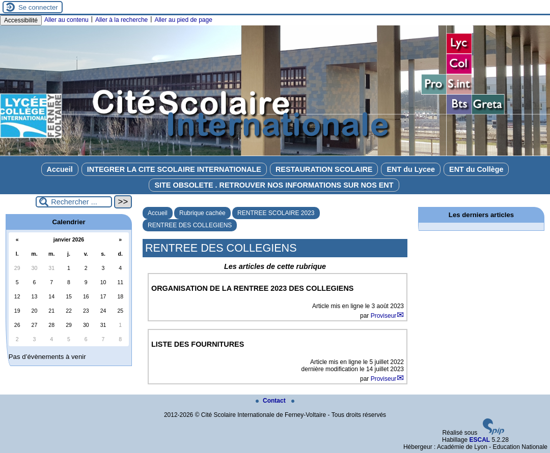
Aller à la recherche (121, 19)
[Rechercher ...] (74, 201)
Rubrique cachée (202, 213)
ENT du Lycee (411, 169)
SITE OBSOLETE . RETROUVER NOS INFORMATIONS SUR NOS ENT (273, 185)
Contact (271, 400)
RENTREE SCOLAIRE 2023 (275, 213)
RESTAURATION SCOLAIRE (324, 169)
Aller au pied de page (183, 19)
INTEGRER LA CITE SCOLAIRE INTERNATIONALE (174, 169)
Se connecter (38, 7)
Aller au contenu (66, 19)
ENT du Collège (476, 169)
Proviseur (384, 315)
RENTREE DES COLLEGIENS (190, 225)
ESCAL (479, 439)
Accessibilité (21, 20)
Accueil (60, 169)
